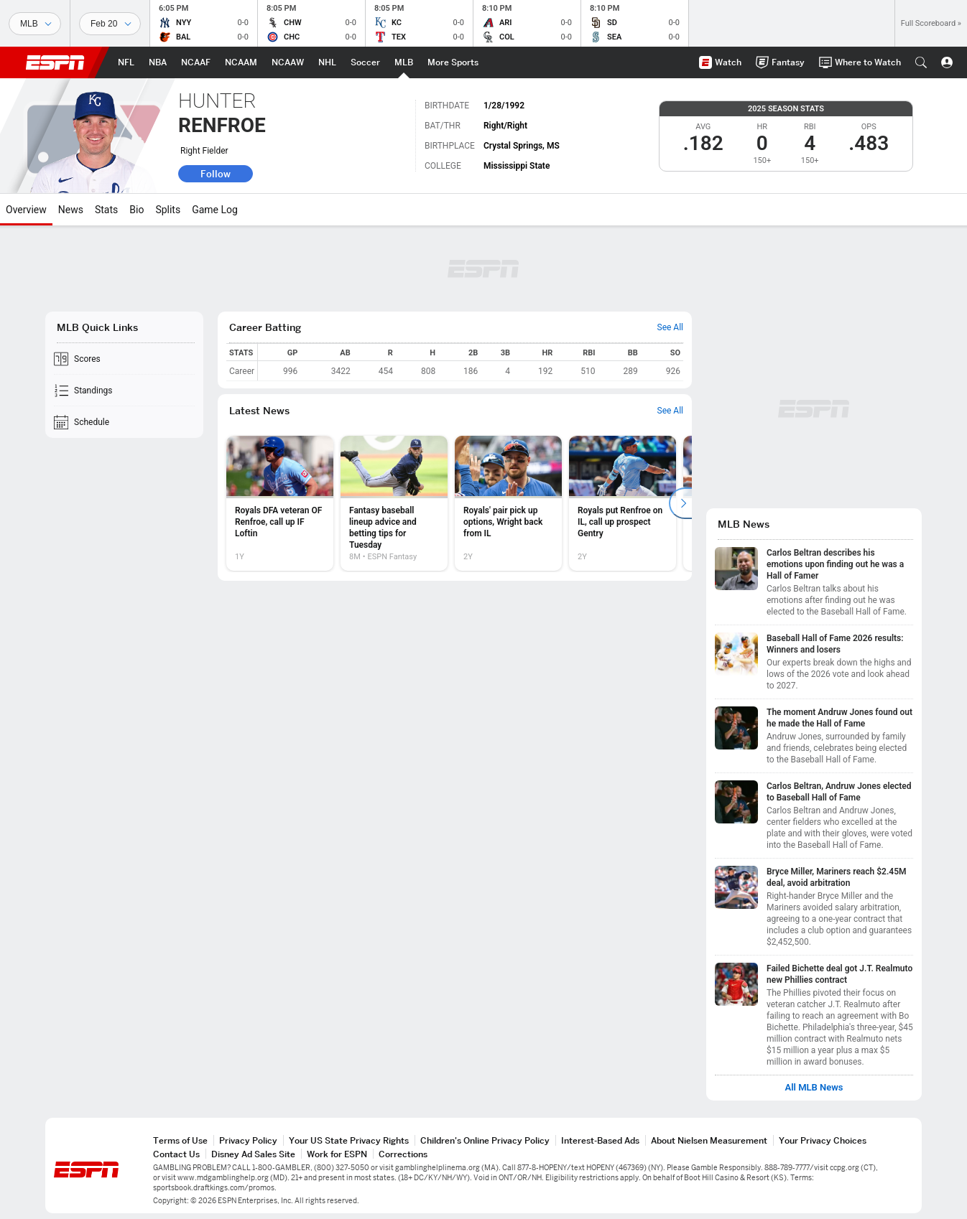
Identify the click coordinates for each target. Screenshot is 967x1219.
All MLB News (814, 1088)
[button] (921, 62)
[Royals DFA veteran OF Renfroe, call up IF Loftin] (279, 503)
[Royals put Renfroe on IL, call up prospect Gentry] (622, 503)
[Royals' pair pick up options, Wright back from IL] (508, 503)
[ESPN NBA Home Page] (158, 62)
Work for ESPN (337, 1154)
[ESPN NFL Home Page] (126, 62)
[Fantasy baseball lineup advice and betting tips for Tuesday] (394, 503)
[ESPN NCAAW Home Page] (288, 62)
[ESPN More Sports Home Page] (452, 62)
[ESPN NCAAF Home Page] (195, 62)
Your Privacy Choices (822, 1140)
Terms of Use (180, 1140)
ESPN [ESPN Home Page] (55, 62)
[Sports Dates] (110, 23)
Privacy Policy (248, 1140)
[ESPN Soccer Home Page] (365, 62)
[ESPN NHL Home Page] (327, 62)
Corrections (403, 1154)
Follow (215, 173)
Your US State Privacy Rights (349, 1140)
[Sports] (34, 23)
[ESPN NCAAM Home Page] (241, 62)
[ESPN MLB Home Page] (403, 62)
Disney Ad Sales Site (253, 1154)
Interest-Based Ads (600, 1140)
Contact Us (176, 1154)
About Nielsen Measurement (709, 1140)
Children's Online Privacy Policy (485, 1140)
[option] (279, 503)
